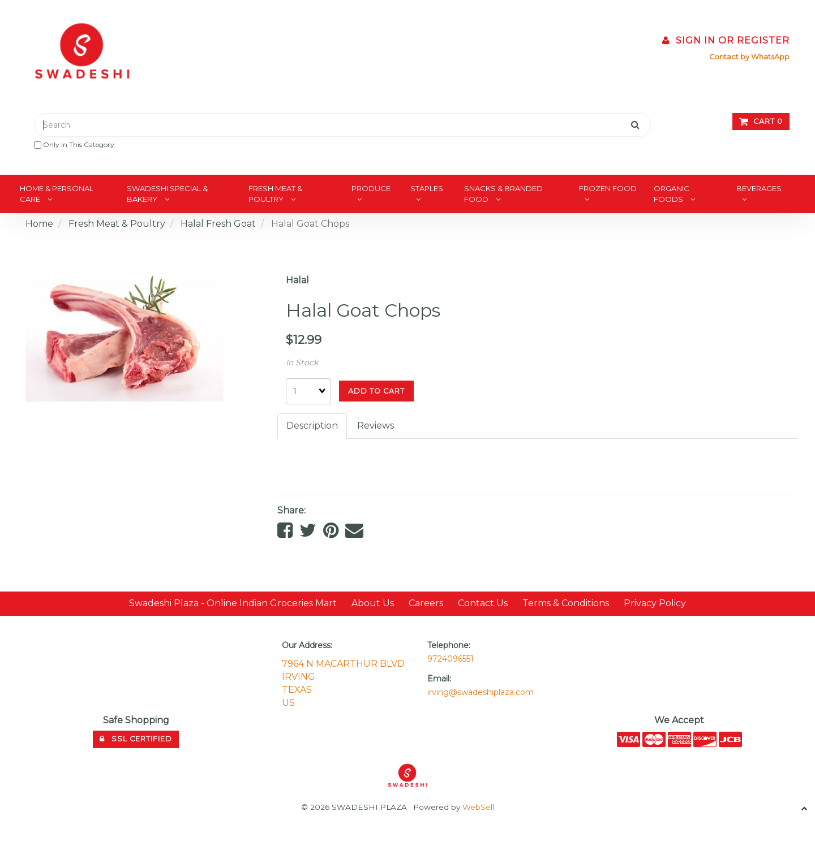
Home (39, 223)
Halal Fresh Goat (218, 223)
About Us (372, 603)
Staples (426, 188)
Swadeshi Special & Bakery (167, 194)
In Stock (302, 362)
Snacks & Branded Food (503, 194)
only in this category (74, 144)
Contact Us (483, 603)
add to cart (376, 391)
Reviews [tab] (375, 425)
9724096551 (450, 659)
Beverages (759, 188)
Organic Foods (671, 194)
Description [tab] (312, 425)
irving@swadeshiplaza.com (480, 692)
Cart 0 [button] (761, 121)
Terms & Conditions (565, 603)
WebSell (478, 806)
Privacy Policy (655, 603)
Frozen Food (608, 188)
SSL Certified (136, 739)
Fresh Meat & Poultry (275, 194)
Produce (371, 188)
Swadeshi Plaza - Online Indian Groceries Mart (233, 603)
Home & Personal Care (56, 194)
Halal (297, 280)
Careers (426, 603)
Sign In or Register (726, 40)
